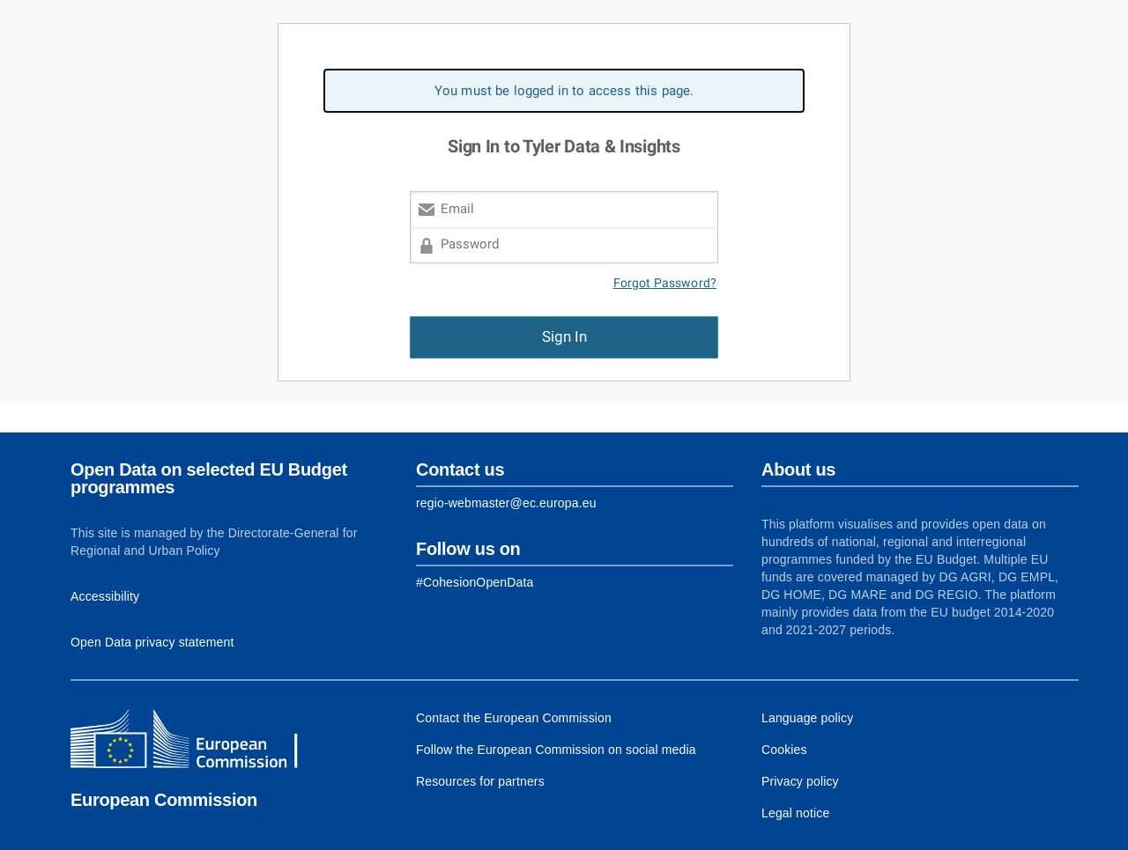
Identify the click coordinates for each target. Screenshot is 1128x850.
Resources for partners (480, 781)
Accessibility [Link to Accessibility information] (104, 596)
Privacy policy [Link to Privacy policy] (800, 781)
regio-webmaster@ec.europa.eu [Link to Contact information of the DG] (506, 503)
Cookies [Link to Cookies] (784, 750)
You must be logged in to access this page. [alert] (564, 91)
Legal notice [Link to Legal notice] (795, 813)
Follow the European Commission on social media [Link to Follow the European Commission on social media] (556, 750)
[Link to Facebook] (474, 582)
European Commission (163, 799)
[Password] (564, 245)
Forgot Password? (665, 283)
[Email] (564, 209)
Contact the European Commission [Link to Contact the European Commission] (514, 718)
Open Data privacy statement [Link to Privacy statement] (152, 642)
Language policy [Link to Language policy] (807, 718)
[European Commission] (198, 740)
